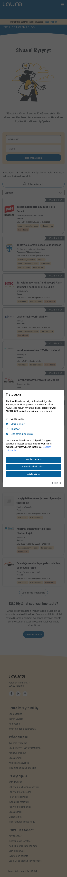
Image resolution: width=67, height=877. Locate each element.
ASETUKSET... (33, 474)
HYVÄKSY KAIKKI (33, 459)
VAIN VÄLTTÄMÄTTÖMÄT (33, 467)
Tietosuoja (56, 483)
